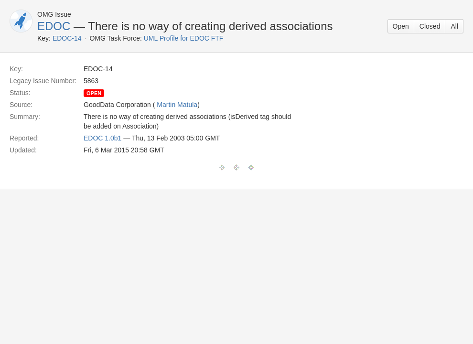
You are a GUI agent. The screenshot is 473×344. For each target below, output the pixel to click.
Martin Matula (177, 104)
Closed (430, 26)
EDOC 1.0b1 (102, 138)
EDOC (53, 26)
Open (401, 26)
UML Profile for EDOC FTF (184, 38)
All (454, 26)
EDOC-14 (67, 38)
